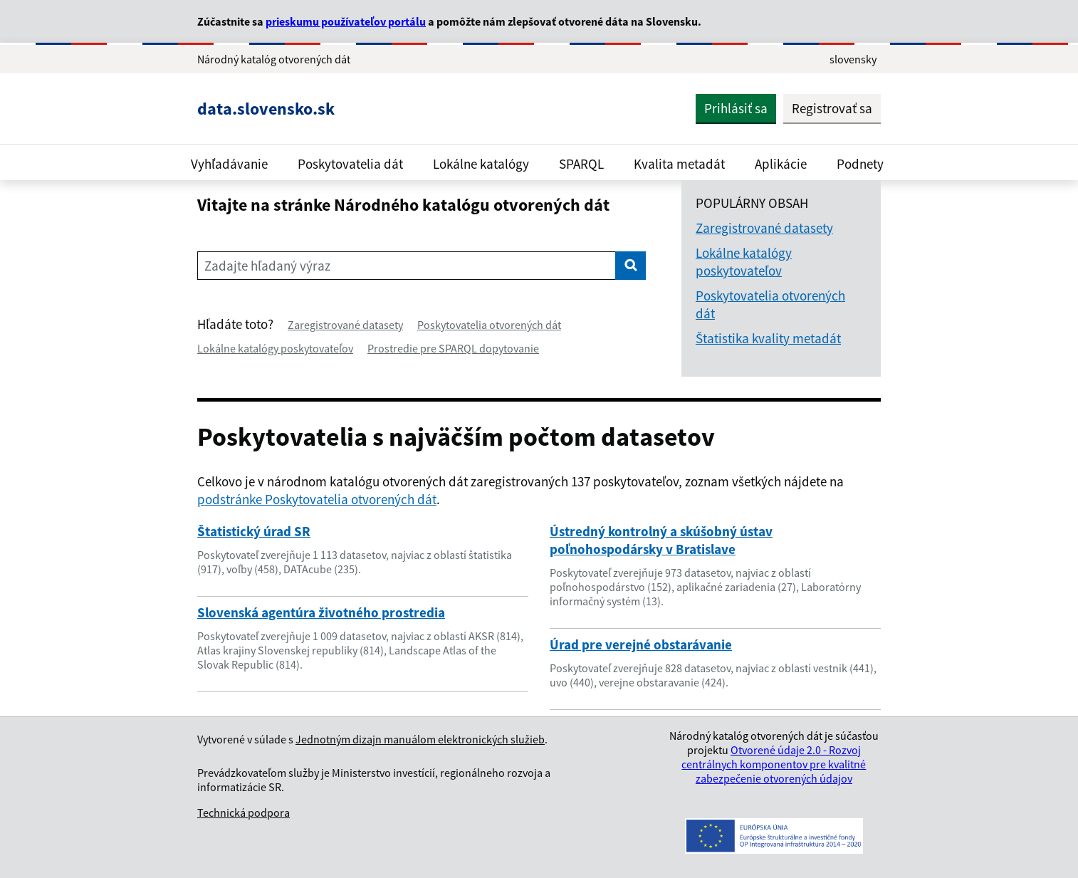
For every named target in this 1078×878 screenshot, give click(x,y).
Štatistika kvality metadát (768, 338)
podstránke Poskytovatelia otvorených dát (316, 499)
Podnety (860, 163)
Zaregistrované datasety (345, 325)
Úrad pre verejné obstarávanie (641, 644)
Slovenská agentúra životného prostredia (321, 612)
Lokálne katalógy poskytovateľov (275, 348)
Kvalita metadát (679, 163)
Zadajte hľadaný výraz (267, 265)
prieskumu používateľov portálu (346, 21)
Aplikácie (781, 163)
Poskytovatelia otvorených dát (489, 325)
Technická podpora (243, 812)
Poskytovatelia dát (350, 163)
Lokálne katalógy (481, 163)
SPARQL (581, 163)
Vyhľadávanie (229, 163)
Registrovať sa (832, 108)
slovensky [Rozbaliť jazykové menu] (853, 59)
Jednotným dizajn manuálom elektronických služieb (420, 739)
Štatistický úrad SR (253, 531)
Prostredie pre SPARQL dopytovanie (453, 348)
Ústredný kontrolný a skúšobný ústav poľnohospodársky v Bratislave (661, 540)
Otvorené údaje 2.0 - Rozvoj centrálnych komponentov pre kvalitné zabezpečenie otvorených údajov (773, 764)
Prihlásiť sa (736, 108)
